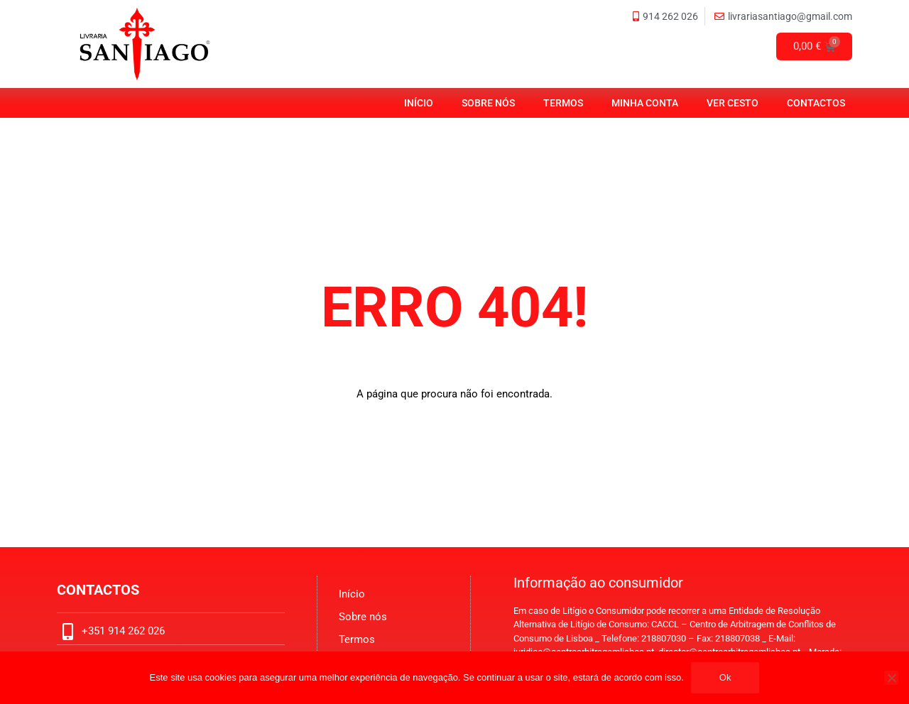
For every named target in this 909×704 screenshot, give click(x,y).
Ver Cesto (732, 103)
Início (418, 103)
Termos (563, 103)
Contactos (816, 103)
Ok (725, 677)
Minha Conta (644, 103)
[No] (891, 678)
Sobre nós (488, 103)
